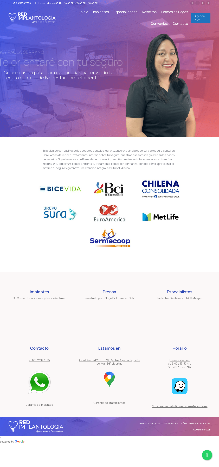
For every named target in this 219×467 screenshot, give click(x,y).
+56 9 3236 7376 (20, 3)
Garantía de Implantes (39, 405)
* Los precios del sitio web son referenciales (179, 406)
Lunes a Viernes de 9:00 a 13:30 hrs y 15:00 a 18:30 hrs (179, 363)
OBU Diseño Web (201, 429)
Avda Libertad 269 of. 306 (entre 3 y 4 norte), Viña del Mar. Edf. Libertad (109, 361)
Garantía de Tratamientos (109, 403)
